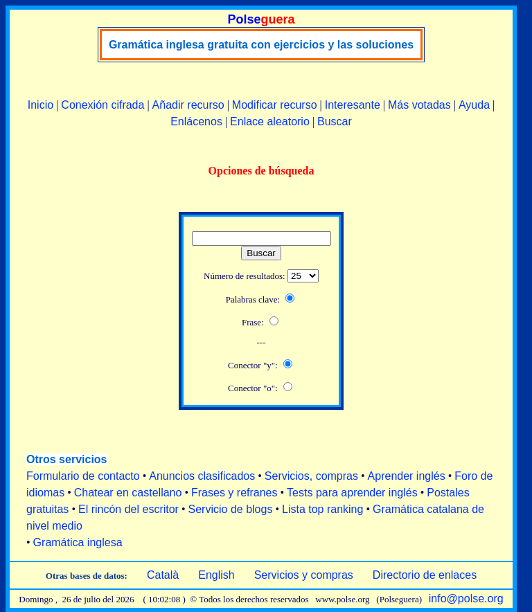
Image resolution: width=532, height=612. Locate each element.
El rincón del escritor (128, 509)
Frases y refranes (234, 492)
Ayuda (474, 105)
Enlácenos (196, 121)
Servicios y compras (303, 575)
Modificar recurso (274, 105)
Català (163, 575)
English (216, 575)
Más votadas (419, 105)
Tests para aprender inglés (352, 492)
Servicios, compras (311, 476)
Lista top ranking (322, 509)
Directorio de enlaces (425, 575)
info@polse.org (466, 598)
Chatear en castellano (128, 492)
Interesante (352, 105)
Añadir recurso (188, 105)
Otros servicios (66, 459)
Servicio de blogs (230, 509)
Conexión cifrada (102, 105)
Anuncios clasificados (202, 476)
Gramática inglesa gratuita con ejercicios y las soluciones (261, 45)
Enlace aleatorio (270, 121)
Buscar (334, 121)
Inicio (40, 105)
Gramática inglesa (78, 542)
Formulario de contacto (83, 476)
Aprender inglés (406, 476)
